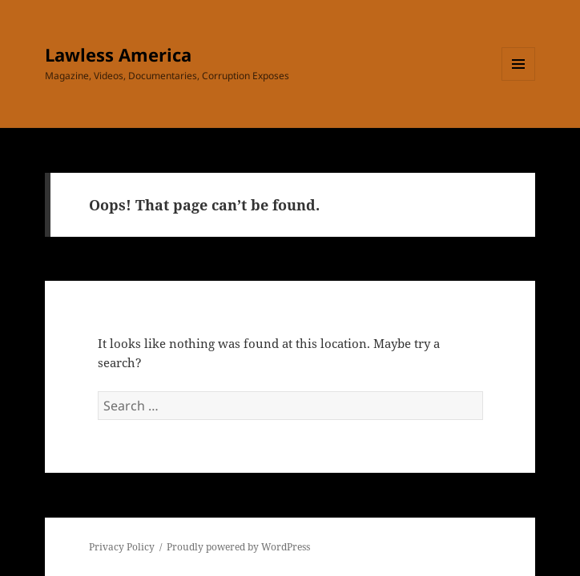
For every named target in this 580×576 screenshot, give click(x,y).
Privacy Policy (122, 547)
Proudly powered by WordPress (238, 547)
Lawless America (118, 54)
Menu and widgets (518, 80)
